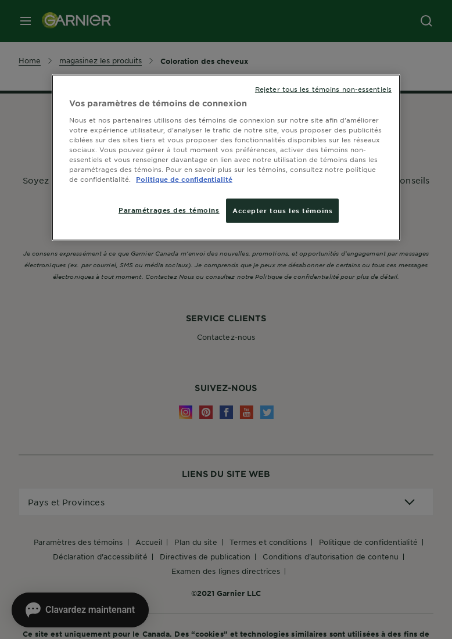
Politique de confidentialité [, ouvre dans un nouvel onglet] (184, 179)
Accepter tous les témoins (282, 210)
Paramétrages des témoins (169, 210)
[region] (226, 157)
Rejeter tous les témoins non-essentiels (323, 89)
